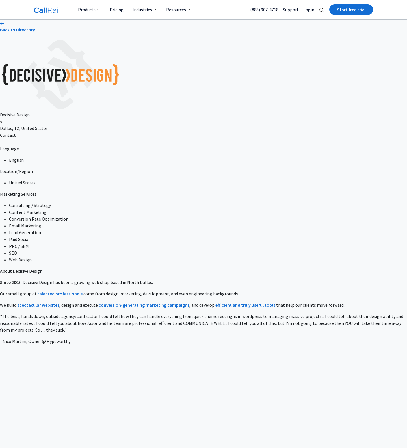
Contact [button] (8, 135)
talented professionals (60, 293)
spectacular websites (38, 305)
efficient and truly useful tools (245, 305)
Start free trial (351, 9)
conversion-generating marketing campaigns (144, 305)
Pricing (117, 9)
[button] (322, 9)
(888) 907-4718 (264, 9)
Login (308, 9)
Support (291, 9)
